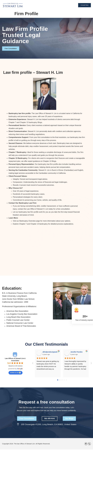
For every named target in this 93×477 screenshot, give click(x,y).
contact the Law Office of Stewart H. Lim (33, 209)
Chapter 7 (23, 224)
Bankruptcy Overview (27, 221)
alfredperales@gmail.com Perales (54, 352)
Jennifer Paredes (76, 352)
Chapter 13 (34, 224)
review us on (15, 373)
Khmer (60, 170)
